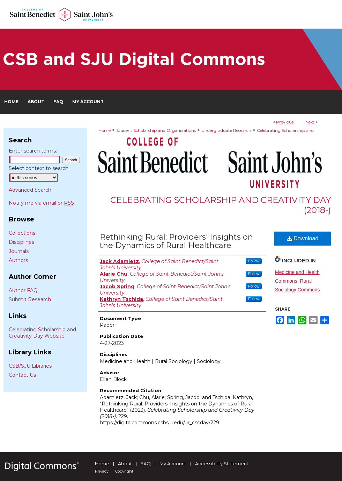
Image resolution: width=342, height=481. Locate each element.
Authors (18, 260)
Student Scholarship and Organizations (156, 130)
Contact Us (22, 375)
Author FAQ (23, 290)
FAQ (146, 463)
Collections (22, 233)
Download (303, 238)
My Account (172, 463)
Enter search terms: (33, 151)
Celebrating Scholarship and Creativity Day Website (42, 332)
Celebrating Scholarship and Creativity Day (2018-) (220, 205)
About (125, 463)
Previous (284, 122)
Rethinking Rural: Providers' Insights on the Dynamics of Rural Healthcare (176, 241)
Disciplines (21, 242)
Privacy (102, 471)
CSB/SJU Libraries (30, 366)
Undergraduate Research (226, 130)
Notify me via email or (41, 203)
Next (309, 122)
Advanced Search (30, 190)
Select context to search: (39, 168)
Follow (253, 261)
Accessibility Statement (221, 463)
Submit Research (30, 299)
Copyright (124, 471)
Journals (19, 251)
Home (104, 130)
